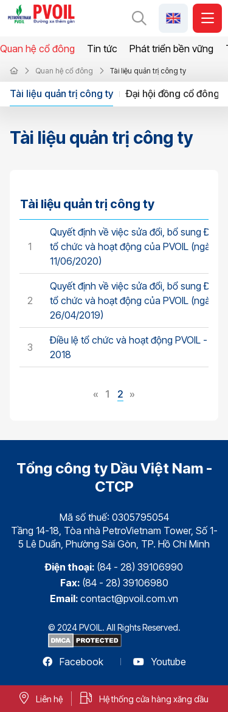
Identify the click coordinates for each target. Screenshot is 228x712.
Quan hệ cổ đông (37, 48)
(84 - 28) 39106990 (140, 567)
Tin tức (102, 48)
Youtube (159, 662)
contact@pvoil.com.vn (129, 598)
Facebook (73, 662)
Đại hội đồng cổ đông (172, 93)
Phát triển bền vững (171, 48)
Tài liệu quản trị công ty (61, 93)
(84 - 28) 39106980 (125, 583)
